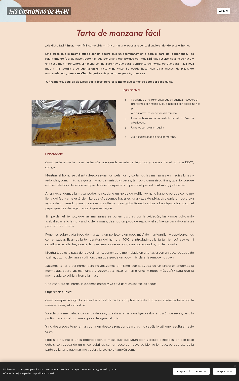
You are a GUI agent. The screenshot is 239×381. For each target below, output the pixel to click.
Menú (223, 10)
